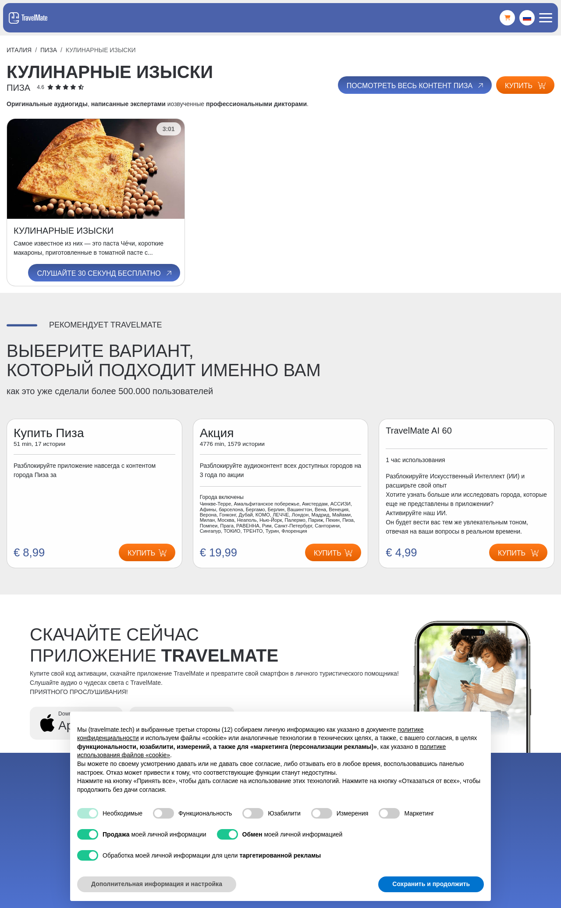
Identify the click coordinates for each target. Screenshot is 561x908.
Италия (19, 49)
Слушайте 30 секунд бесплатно (105, 273)
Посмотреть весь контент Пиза (416, 85)
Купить (525, 85)
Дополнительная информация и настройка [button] (156, 883)
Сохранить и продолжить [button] (431, 883)
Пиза (48, 49)
